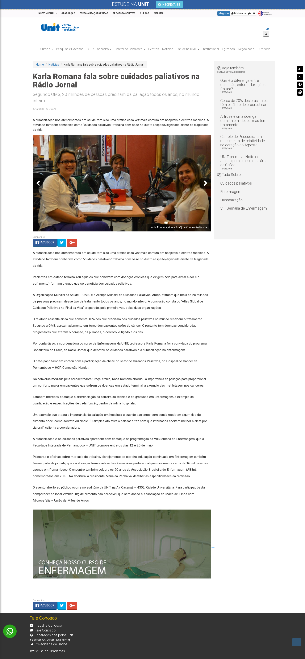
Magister (224, 13)
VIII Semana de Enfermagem (243, 208)
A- (300, 76)
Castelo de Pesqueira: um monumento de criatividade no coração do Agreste (244, 142)
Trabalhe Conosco (46, 625)
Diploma (158, 13)
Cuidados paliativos (236, 183)
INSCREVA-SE (169, 4)
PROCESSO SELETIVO (124, 13)
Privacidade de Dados (48, 644)
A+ (300, 69)
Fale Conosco (43, 630)
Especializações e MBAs (94, 13)
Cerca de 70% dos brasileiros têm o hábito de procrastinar (244, 104)
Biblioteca (238, 13)
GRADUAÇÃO (68, 13)
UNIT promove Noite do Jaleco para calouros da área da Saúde (244, 163)
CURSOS (144, 13)
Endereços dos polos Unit (51, 635)
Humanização (231, 200)
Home (40, 64)
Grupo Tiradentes (265, 13)
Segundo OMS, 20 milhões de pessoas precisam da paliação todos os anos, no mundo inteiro (116, 97)
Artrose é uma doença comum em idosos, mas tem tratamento (244, 122)
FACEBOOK (44, 242)
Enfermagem (230, 191)
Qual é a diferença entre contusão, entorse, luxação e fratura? (244, 86)
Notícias (54, 64)
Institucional (46, 13)
